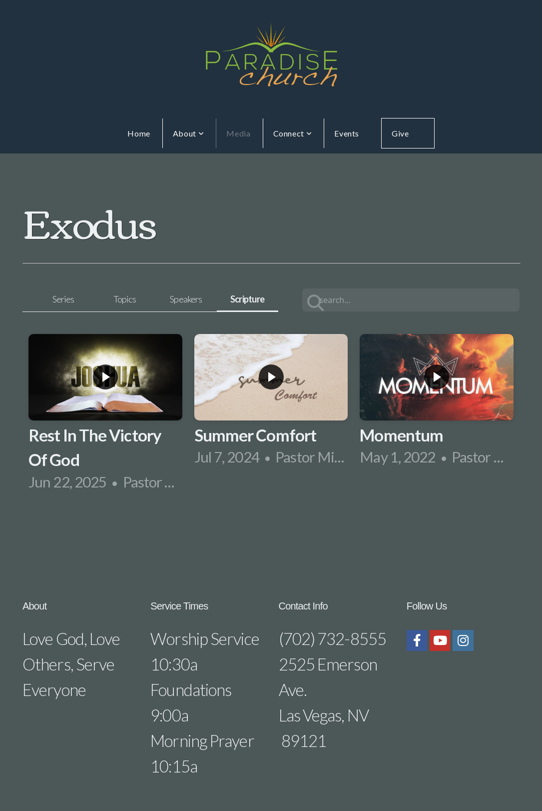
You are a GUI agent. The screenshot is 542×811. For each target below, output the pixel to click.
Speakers (186, 299)
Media (238, 133)
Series (63, 299)
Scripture (247, 299)
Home (138, 133)
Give (400, 133)
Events (346, 133)
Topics (124, 299)
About (188, 133)
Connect (292, 133)
